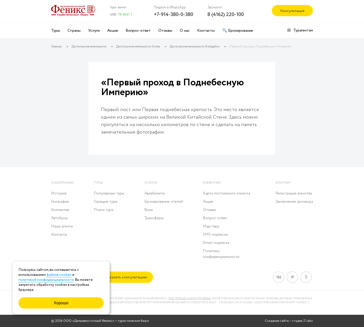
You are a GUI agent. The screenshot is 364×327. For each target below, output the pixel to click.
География (60, 201)
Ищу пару (211, 226)
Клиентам (212, 182)
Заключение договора (294, 201)
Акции (112, 30)
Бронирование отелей (163, 201)
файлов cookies (59, 274)
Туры (55, 30)
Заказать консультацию (126, 277)
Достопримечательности (89, 46)
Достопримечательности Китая (138, 46)
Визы (148, 210)
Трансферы (154, 218)
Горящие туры (105, 201)
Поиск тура (103, 210)
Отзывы (165, 30)
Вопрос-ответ (138, 30)
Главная (56, 46)
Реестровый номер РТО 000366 (190, 299)
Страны (74, 30)
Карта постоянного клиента (226, 193)
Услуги (94, 30)
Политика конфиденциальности (221, 254)
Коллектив (60, 210)
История (58, 193)
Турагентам (303, 30)
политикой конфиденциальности (46, 279)
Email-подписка (216, 243)
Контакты (206, 30)
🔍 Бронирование (237, 30)
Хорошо (61, 303)
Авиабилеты (154, 193)
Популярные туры (109, 193)
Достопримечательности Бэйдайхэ (195, 46)
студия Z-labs (302, 321)
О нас (185, 30)
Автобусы (59, 218)
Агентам (282, 182)
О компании (62, 182)
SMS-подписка (215, 234)
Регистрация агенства (293, 193)
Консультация (292, 11)
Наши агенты (62, 226)
